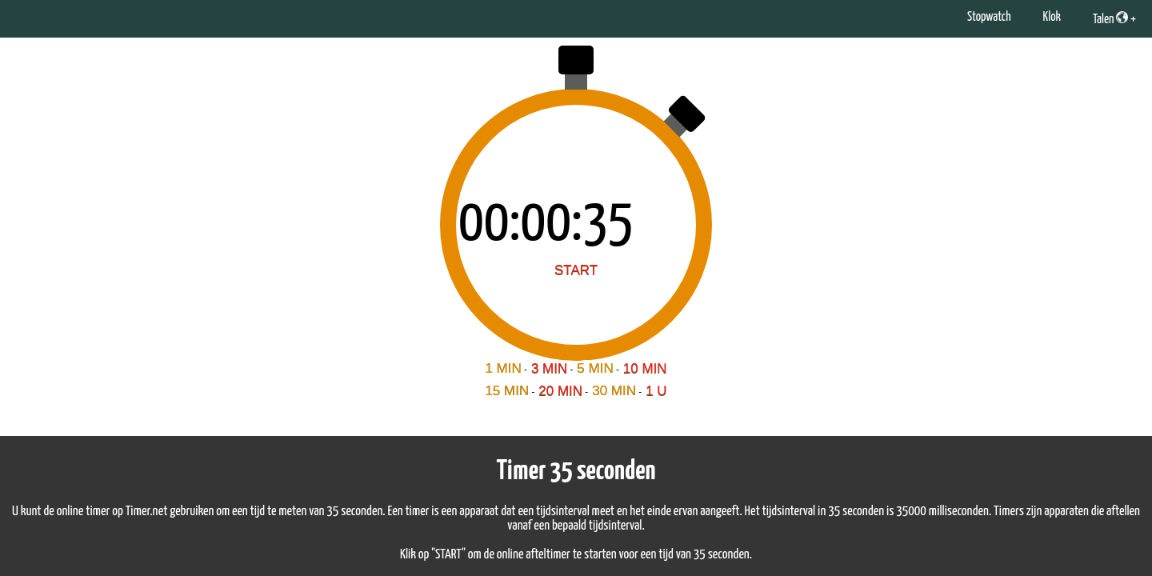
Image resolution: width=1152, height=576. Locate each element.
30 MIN (614, 390)
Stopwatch (989, 17)
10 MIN (645, 368)
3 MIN (549, 368)
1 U (656, 390)
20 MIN (560, 390)
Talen (1110, 18)
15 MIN (507, 390)
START (576, 270)
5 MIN (595, 368)
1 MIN (503, 368)
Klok (1052, 17)
